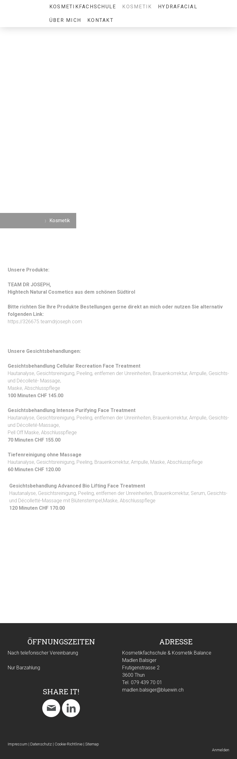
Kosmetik (137, 7)
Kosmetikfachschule (82, 7)
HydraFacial (178, 7)
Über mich (65, 20)
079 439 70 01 (146, 682)
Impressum (17, 744)
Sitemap (92, 744)
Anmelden (220, 750)
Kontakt (100, 20)
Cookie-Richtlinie (68, 744)
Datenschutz (41, 744)
